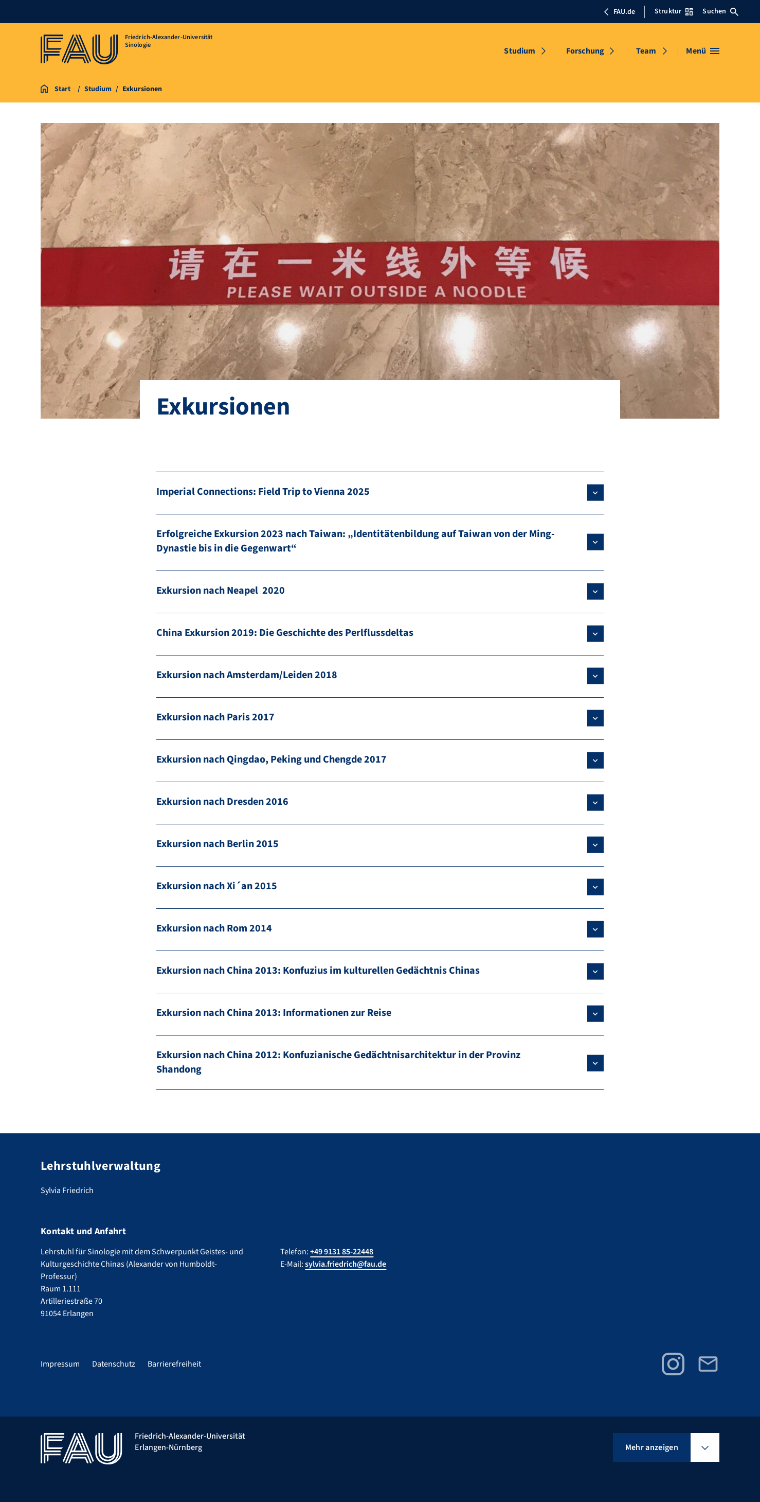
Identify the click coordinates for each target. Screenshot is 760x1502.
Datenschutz (113, 1364)
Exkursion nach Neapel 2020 (220, 590)
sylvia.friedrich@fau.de (345, 1264)
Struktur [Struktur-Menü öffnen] (674, 11)
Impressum (60, 1364)
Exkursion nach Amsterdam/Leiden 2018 (246, 675)
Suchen (720, 11)
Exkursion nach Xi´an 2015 (216, 886)
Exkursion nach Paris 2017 (215, 717)
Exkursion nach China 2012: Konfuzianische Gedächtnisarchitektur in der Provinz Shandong (338, 1062)
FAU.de (619, 12)
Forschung (585, 51)
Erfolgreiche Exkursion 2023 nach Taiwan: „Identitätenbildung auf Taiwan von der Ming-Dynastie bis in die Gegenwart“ (355, 541)
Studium (519, 51)
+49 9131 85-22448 (341, 1251)
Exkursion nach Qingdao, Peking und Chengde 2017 (271, 759)
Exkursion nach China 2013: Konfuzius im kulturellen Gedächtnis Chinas (318, 970)
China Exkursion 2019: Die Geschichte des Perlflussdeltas (284, 633)
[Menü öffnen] (702, 51)
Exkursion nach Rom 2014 (214, 928)
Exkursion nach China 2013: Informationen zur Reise (273, 1013)
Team (646, 51)
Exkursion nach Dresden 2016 (222, 802)
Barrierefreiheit (174, 1364)
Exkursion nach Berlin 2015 (217, 844)
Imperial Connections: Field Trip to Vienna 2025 (263, 492)
